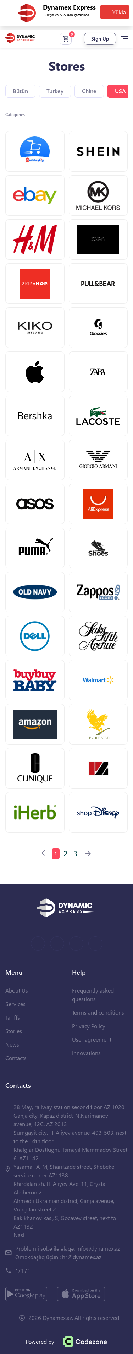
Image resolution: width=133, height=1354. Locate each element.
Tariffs (12, 1017)
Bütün (20, 91)
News (12, 1044)
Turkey (54, 91)
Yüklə (119, 12)
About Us (16, 990)
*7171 (23, 1270)
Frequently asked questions (93, 995)
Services (15, 1004)
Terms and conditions (98, 1012)
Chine (89, 91)
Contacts (16, 1058)
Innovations (86, 1053)
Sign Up (100, 38)
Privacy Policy (88, 1026)
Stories (13, 1031)
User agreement (91, 1039)
